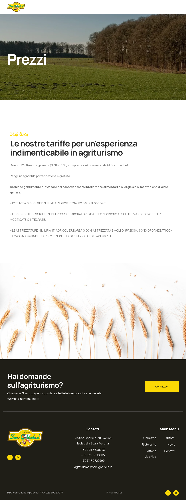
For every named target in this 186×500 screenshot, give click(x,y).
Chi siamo (149, 438)
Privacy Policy (114, 492)
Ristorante (149, 444)
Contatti (169, 451)
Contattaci (161, 386)
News (171, 444)
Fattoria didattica (150, 453)
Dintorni (170, 438)
